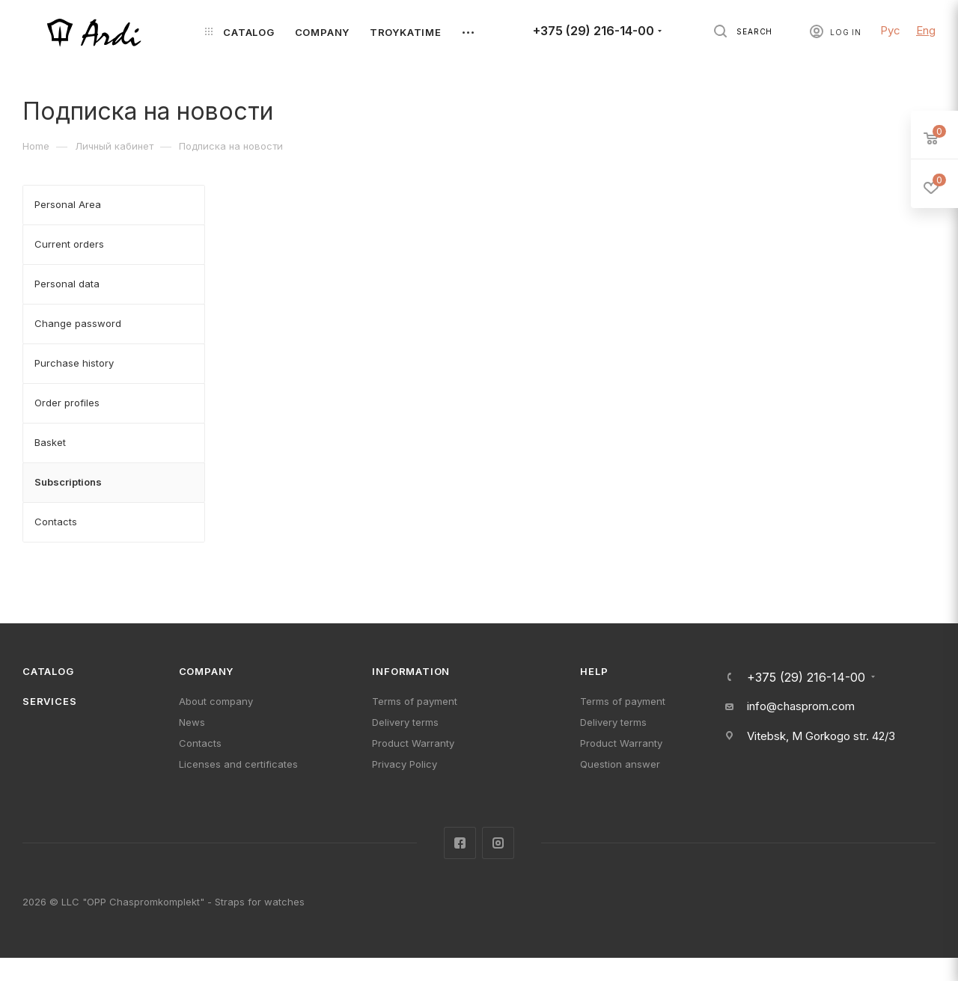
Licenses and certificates (238, 764)
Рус (890, 30)
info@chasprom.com (801, 706)
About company (216, 701)
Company (206, 671)
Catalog (48, 671)
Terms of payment (414, 701)
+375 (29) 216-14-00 (593, 31)
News (192, 722)
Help (594, 671)
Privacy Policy (404, 764)
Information (411, 671)
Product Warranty (413, 743)
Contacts (200, 743)
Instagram (498, 843)
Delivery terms (405, 722)
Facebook (460, 843)
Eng (926, 30)
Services (49, 701)
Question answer (620, 764)
